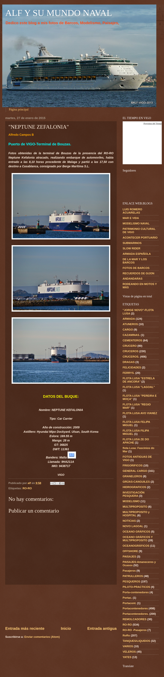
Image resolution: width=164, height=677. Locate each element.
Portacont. (129, 603)
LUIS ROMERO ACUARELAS (132, 211)
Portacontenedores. (136, 613)
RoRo (126, 635)
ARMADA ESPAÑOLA (137, 253)
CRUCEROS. (131, 356)
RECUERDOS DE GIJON (138, 273)
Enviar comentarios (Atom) (42, 636)
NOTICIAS (129, 520)
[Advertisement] (61, 605)
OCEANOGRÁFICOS (136, 545)
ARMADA (129, 318)
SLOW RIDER (131, 248)
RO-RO (27, 488)
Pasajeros (129, 570)
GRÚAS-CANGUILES (136, 481)
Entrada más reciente (24, 628)
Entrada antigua (102, 628)
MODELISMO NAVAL (136, 223)
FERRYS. (129, 372)
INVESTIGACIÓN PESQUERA (133, 494)
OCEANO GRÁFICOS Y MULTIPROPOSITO (138, 538)
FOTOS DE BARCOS (136, 268)
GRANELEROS (132, 476)
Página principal (19, 109)
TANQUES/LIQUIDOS (136, 640)
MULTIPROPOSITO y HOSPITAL (136, 513)
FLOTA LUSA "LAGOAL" (139, 387)
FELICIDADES (132, 367)
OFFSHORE (130, 551)
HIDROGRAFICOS (134, 487)
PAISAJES (129, 556)
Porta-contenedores (136, 592)
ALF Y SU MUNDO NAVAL (58, 13)
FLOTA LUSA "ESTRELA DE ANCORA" (139, 380)
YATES (127, 657)
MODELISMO (131, 501)
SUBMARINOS (132, 243)
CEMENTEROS (132, 340)
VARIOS (128, 646)
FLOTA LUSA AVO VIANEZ (140, 413)
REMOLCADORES (134, 619)
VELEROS (129, 651)
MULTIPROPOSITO (135, 506)
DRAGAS (129, 362)
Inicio (66, 628)
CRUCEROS (130, 351)
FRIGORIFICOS (133, 465)
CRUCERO (130, 345)
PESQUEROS (131, 581)
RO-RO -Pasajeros (135, 630)
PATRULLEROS (133, 576)
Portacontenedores (135, 608)
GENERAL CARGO (135, 470)
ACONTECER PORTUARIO (140, 237)
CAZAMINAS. (131, 335)
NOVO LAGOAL (133, 526)
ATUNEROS (130, 324)
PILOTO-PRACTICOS (136, 586)
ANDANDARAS (132, 278)
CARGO (128, 329)
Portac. (127, 597)
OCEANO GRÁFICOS (136, 531)
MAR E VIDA (131, 218)
